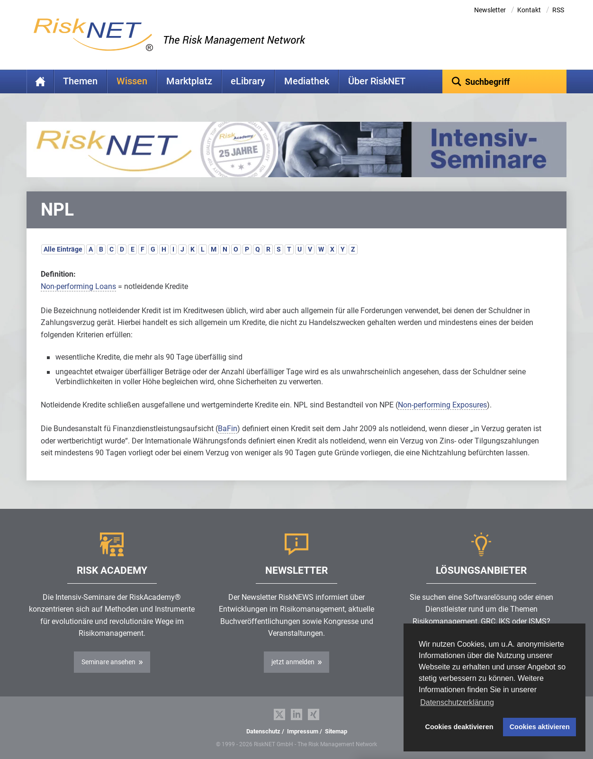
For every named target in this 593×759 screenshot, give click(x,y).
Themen (80, 81)
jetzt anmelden (292, 662)
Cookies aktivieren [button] (540, 727)
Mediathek (306, 81)
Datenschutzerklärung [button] (457, 702)
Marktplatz (189, 81)
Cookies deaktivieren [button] (459, 727)
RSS (558, 10)
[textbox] (504, 81)
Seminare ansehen (108, 662)
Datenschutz (263, 731)
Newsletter (490, 10)
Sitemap (336, 731)
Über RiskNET (376, 81)
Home (40, 81)
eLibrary (248, 81)
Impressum (302, 731)
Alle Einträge (63, 249)
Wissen (132, 81)
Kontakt (529, 10)
